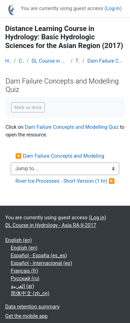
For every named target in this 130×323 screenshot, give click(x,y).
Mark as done (28, 107)
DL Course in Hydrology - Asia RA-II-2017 (50, 61)
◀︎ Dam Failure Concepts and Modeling (60, 156)
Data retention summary (32, 307)
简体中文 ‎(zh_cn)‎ (30, 293)
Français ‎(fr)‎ (24, 271)
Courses (21, 61)
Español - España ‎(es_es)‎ (39, 255)
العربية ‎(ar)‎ (22, 286)
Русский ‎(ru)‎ (25, 278)
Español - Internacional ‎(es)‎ (41, 263)
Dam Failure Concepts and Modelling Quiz (106, 61)
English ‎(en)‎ (18, 240)
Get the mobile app (26, 316)
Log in (113, 8)
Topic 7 (77, 61)
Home (8, 61)
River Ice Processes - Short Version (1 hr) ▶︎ (65, 181)
